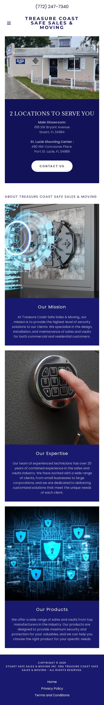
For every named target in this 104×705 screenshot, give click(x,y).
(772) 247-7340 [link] (52, 6)
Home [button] (52, 681)
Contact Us (52, 166)
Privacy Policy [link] (52, 688)
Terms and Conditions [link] (52, 695)
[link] (52, 23)
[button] (12, 23)
